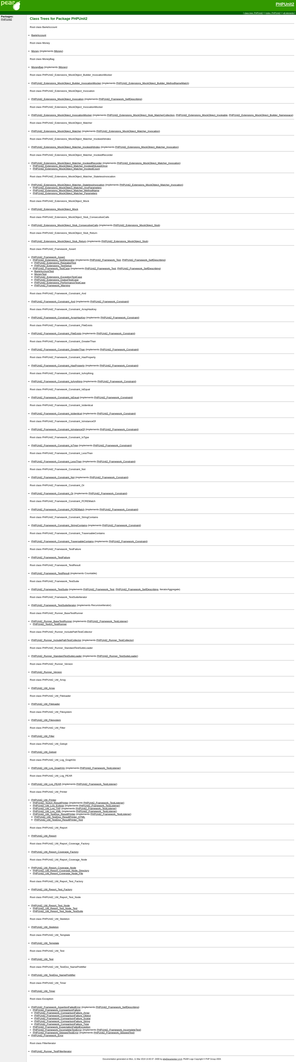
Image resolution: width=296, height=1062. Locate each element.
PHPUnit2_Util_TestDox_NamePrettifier (53, 975)
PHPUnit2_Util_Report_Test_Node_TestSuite (58, 911)
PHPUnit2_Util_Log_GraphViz (48, 768)
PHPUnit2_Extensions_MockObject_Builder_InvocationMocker (66, 83)
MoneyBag (37, 67)
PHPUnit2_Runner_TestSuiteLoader (117, 656)
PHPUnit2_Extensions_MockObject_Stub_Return (58, 241)
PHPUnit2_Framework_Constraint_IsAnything (56, 381)
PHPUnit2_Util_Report (43, 835)
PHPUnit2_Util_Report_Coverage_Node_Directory (61, 870)
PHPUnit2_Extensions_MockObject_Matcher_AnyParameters (67, 187)
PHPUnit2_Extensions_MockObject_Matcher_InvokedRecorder (66, 163)
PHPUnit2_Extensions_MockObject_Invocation (57, 99)
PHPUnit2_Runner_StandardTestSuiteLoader (56, 656)
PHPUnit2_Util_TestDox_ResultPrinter (54, 814)
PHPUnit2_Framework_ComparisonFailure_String (62, 1021)
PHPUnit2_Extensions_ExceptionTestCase (58, 277)
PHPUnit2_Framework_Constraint (109, 301)
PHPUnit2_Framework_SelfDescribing (120, 99)
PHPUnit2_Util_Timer (43, 991)
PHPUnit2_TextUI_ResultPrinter (50, 802)
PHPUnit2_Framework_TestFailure (50, 557)
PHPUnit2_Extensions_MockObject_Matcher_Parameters (65, 193)
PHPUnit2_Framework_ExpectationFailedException (61, 1027)
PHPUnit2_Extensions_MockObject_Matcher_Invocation (127, 131)
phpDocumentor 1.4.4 (172, 1059)
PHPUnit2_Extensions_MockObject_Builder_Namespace (260, 115)
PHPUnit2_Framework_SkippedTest (114, 1032)
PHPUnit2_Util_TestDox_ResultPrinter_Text (58, 819)
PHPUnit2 (285, 4)
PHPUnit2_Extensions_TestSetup (53, 265)
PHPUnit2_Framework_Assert (48, 257)
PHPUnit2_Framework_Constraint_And (53, 301)
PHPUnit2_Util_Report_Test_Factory (51, 889)
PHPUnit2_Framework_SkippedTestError (56, 1032)
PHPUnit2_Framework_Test (105, 260)
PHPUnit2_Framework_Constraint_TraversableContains (62, 541)
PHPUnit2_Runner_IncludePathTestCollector (56, 640)
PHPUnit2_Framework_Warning (52, 285)
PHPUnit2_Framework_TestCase (51, 268)
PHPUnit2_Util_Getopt (43, 752)
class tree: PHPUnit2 (253, 13)
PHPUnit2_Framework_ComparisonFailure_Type (61, 1024)
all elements (288, 13)
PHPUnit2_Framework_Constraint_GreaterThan (58, 349)
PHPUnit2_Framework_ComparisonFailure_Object (62, 1015)
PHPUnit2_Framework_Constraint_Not (53, 477)
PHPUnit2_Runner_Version (46, 672)
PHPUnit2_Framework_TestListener (107, 621)
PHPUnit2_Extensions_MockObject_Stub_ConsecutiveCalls (64, 225)
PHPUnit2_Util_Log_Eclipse (48, 805)
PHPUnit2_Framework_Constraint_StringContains (59, 525)
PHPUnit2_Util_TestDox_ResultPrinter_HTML (59, 817)
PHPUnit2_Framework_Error (47, 1035)
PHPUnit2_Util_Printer (43, 800)
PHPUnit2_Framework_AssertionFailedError (56, 1007)
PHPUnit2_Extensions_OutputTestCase (56, 279)
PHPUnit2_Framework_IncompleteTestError (57, 1029)
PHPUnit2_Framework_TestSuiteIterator (53, 605)
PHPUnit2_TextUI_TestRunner (50, 624)
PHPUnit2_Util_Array (43, 688)
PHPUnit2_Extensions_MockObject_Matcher (56, 131)
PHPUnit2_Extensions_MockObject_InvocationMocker (61, 115)
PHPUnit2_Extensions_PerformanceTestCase (59, 282)
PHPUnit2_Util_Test (42, 959)
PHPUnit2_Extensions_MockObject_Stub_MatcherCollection (141, 115)
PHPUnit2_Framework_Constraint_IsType (54, 445)
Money (35, 51)
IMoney (58, 51)
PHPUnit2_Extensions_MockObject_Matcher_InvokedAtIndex (65, 147)
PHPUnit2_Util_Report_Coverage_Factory (55, 851)
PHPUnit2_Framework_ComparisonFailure (57, 1010)
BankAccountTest (44, 271)
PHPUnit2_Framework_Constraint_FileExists (56, 333)
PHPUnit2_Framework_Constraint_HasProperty (58, 365)
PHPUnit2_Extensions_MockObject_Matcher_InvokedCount (66, 168)
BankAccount (38, 35)
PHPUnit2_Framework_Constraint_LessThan (56, 461)
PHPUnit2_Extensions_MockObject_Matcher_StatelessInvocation (67, 184)
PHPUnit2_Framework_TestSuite (49, 589)
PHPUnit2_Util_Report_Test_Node (50, 905)
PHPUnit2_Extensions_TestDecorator (54, 260)
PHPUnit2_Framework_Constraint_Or (52, 493)
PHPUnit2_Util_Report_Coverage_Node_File (58, 873)
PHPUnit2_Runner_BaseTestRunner (51, 621)
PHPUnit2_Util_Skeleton (45, 927)
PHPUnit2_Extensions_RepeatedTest (55, 262)
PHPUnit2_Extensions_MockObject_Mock (54, 209)
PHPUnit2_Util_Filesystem (46, 720)
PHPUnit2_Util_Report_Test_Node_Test (55, 908)
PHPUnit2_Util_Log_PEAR (46, 784)
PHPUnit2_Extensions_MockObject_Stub (136, 225)
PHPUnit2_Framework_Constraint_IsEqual (55, 397)
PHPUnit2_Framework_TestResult (50, 573)
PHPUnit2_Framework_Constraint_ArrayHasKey (58, 317)
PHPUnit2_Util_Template (45, 943)
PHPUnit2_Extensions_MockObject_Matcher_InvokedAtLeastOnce (70, 166)
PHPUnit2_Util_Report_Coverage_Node (53, 867)
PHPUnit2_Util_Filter (42, 736)
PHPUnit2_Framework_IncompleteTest (118, 1029)
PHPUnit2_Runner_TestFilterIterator (51, 1051)
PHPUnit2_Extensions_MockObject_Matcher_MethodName (66, 190)
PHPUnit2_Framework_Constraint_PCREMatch (57, 509)
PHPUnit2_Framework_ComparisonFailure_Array (61, 1012)
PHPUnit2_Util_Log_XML (47, 811)
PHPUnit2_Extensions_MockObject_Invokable (201, 115)
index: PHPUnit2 (273, 13)
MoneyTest (40, 274)
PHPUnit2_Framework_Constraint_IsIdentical (56, 413)
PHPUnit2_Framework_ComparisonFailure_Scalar (62, 1018)
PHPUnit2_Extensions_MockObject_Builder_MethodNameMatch (152, 83)
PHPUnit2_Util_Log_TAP (47, 808)
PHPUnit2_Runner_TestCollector (114, 640)
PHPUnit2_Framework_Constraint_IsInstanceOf (58, 429)
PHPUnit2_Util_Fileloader (45, 704)
